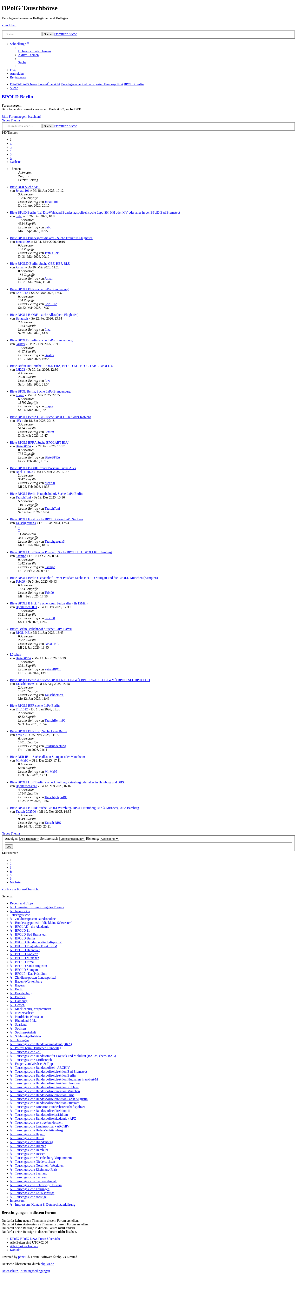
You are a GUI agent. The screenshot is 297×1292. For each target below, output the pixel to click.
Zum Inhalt (9, 25)
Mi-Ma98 (22, 760)
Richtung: (102, 838)
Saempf (21, 556)
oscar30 (50, 483)
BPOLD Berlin (17, 96)
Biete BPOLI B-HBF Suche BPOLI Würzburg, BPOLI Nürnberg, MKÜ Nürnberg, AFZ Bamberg (74, 808)
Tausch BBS (53, 822)
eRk (18, 420)
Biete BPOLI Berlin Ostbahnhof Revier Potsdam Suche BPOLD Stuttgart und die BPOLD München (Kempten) (84, 578)
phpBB (22, 1257)
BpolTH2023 (24, 472)
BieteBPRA (23, 446)
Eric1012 (22, 293)
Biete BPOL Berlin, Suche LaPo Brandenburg (40, 391)
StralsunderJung (55, 746)
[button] (15, 161)
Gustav (20, 344)
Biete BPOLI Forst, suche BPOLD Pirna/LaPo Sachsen (46, 519)
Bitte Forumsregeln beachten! (21, 116)
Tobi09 (20, 581)
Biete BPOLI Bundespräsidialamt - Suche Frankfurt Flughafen (51, 238)
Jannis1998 (23, 241)
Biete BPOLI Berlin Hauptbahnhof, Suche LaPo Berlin (46, 493)
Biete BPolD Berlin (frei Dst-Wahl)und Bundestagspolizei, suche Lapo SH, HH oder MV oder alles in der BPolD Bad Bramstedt (95, 212)
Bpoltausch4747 (26, 786)
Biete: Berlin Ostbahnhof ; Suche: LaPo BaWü (41, 629)
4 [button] (11, 150)
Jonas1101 (22, 190)
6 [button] (11, 158)
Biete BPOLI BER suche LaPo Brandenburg (39, 289)
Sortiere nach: (62, 838)
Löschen (15, 654)
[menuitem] (34, 51)
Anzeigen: (22, 838)
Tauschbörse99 (25, 683)
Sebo (19, 216)
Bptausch (22, 318)
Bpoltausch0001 (26, 607)
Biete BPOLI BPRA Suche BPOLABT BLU (39, 442)
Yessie (19, 735)
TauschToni (23, 497)
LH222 (20, 369)
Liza (47, 329)
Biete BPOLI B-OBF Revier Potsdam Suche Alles (43, 468)
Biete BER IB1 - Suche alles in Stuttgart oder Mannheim (47, 756)
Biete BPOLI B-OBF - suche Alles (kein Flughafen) (44, 314)
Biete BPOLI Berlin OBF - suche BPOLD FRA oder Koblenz (50, 417)
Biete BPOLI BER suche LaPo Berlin (35, 705)
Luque (20, 395)
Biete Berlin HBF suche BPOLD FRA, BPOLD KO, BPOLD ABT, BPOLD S (61, 366)
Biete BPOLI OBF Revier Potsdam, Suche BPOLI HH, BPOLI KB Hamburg (61, 552)
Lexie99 (50, 432)
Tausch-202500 (26, 811)
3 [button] (11, 147)
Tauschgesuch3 (26, 523)
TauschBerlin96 (55, 720)
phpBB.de (47, 1264)
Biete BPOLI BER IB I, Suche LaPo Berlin (38, 731)
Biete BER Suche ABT (25, 187)
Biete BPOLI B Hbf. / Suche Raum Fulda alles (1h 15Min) (48, 603)
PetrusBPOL (53, 669)
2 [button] (11, 143)
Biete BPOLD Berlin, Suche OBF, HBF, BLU (40, 263)
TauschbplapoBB (56, 797)
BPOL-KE (23, 632)
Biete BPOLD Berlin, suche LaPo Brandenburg (41, 340)
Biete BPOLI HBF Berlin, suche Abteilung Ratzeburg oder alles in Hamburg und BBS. (67, 782)
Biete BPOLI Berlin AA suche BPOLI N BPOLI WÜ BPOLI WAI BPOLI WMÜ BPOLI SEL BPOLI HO (80, 680)
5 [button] (11, 154)
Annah (19, 267)
